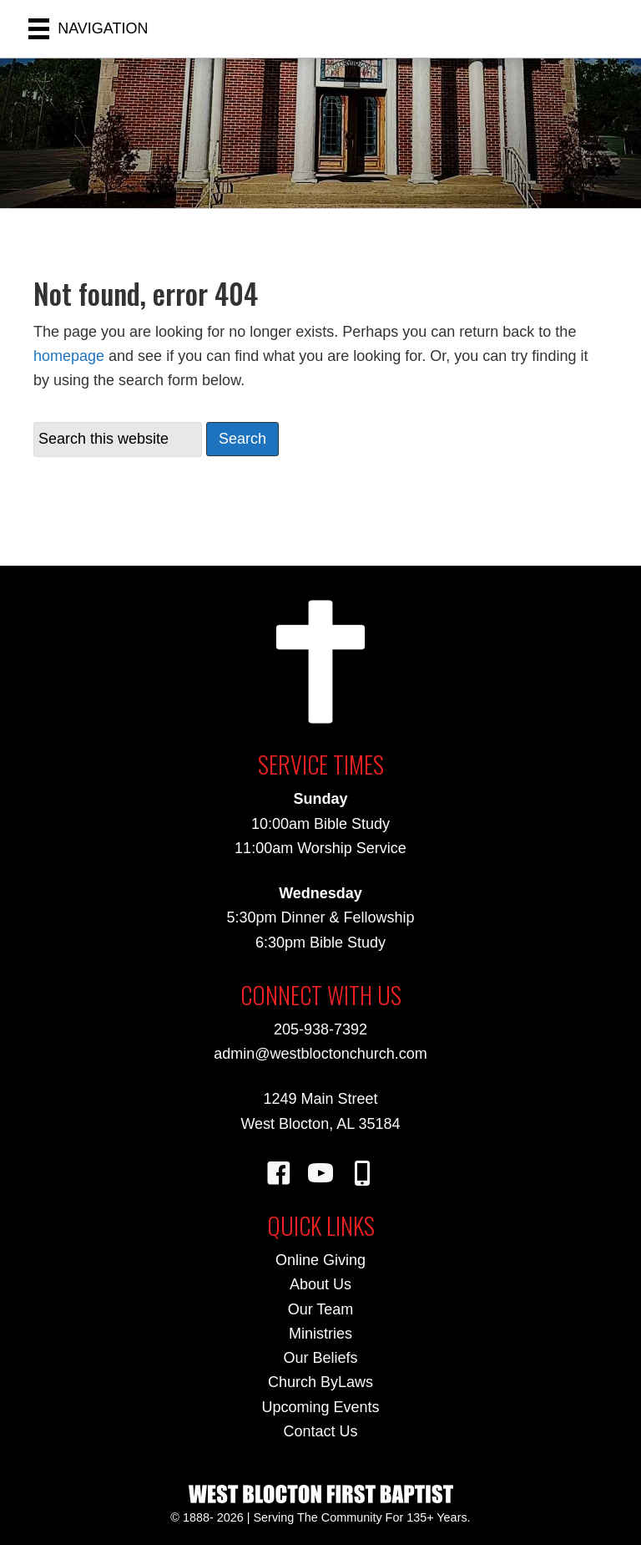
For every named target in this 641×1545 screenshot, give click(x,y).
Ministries (320, 1333)
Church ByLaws (320, 1382)
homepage (68, 356)
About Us (320, 1284)
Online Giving (320, 1260)
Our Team (321, 1309)
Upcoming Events (320, 1407)
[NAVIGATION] (88, 29)
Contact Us (320, 1431)
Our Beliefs (320, 1357)
